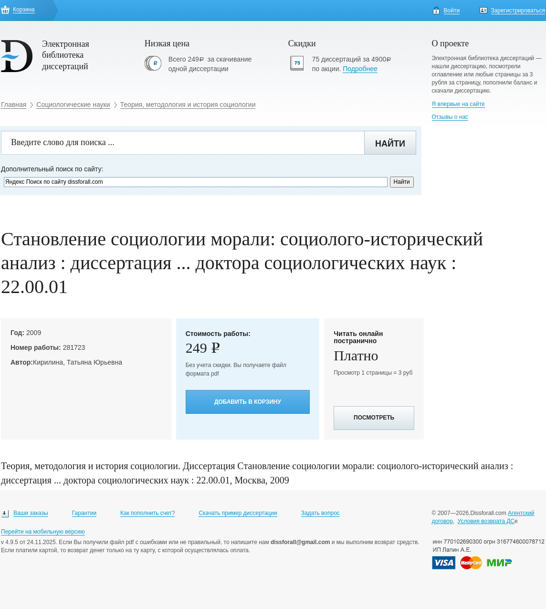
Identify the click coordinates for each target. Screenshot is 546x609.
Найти (390, 143)
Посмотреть (374, 417)
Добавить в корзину (247, 402)
